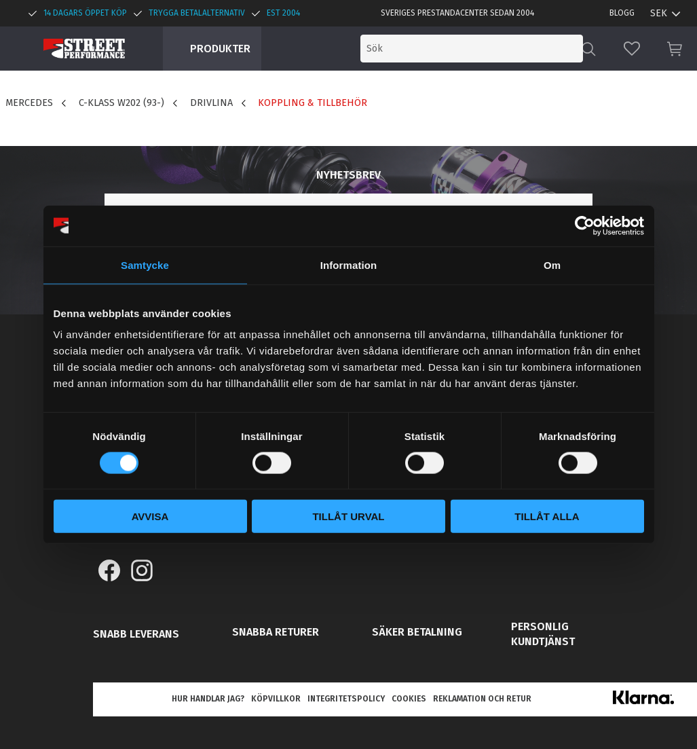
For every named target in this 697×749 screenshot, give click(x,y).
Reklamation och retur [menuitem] (482, 699)
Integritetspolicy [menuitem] (346, 699)
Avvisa (150, 516)
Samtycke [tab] (145, 264)
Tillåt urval (348, 516)
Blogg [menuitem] (622, 13)
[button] (632, 48)
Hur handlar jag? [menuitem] (208, 699)
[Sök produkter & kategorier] (471, 48)
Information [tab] (348, 264)
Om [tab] (552, 264)
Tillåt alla (546, 516)
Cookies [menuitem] (409, 699)
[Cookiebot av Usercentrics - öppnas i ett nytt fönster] (584, 225)
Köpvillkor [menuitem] (276, 699)
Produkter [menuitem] (220, 48)
